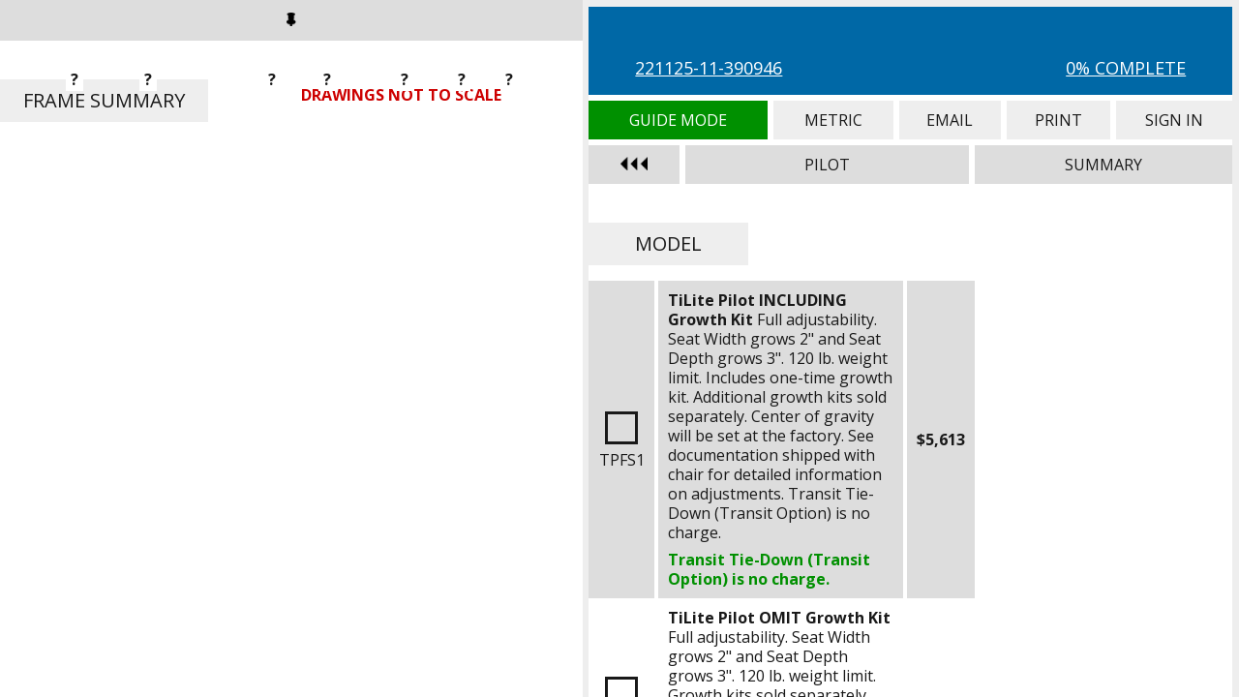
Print (1058, 120)
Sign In (1174, 120)
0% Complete (1126, 67)
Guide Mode (678, 120)
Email (950, 120)
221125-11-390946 (708, 67)
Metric (832, 120)
